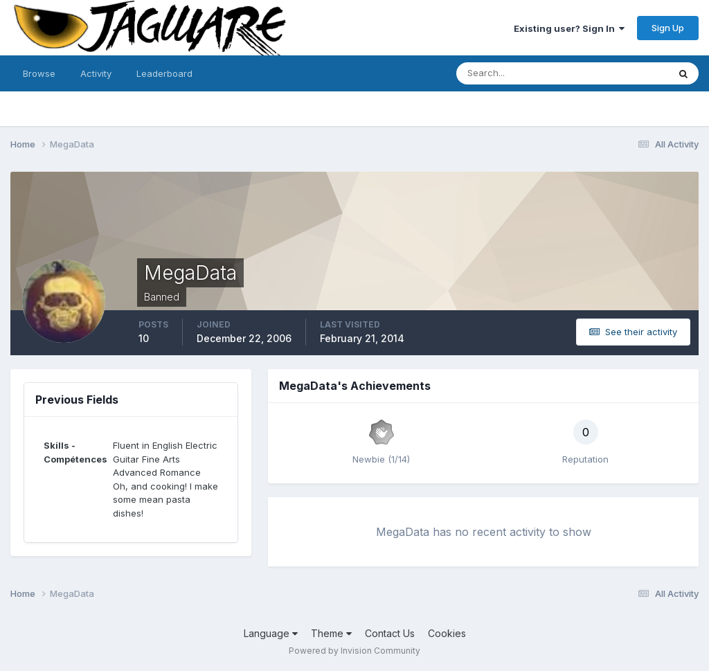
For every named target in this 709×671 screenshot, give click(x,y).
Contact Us (390, 633)
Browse (39, 73)
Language (271, 633)
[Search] (517, 73)
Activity (95, 73)
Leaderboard (164, 73)
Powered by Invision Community (354, 650)
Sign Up (668, 27)
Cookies (447, 633)
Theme (331, 633)
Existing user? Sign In (569, 28)
